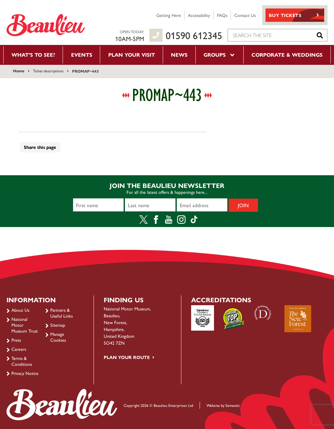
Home (18, 71)
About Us (20, 310)
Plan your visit (131, 54)
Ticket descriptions (48, 71)
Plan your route (127, 357)
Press (16, 340)
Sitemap (57, 325)
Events (81, 54)
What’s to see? (33, 54)
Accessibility (199, 15)
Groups (219, 54)
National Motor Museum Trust (24, 325)
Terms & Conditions (21, 361)
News (179, 54)
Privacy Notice (24, 373)
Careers (18, 349)
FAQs (222, 15)
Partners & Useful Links (61, 313)
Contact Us (245, 15)
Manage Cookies (58, 337)
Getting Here (168, 15)
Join (243, 205)
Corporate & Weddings (287, 54)
